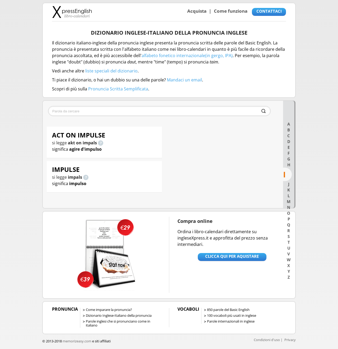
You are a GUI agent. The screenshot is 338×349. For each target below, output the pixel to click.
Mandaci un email (184, 80)
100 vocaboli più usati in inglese (231, 315)
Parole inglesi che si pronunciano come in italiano (118, 323)
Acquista (196, 11)
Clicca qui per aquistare (232, 256)
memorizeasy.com (77, 341)
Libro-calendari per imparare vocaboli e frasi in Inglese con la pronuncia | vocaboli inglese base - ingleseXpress (72, 12)
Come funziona (230, 11)
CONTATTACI (269, 11)
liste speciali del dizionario (111, 71)
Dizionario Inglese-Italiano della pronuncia (119, 315)
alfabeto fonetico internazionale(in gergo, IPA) (187, 55)
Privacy (290, 339)
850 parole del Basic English (228, 309)
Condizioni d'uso (267, 339)
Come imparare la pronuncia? (109, 309)
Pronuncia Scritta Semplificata (118, 89)
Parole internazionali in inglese (231, 321)
